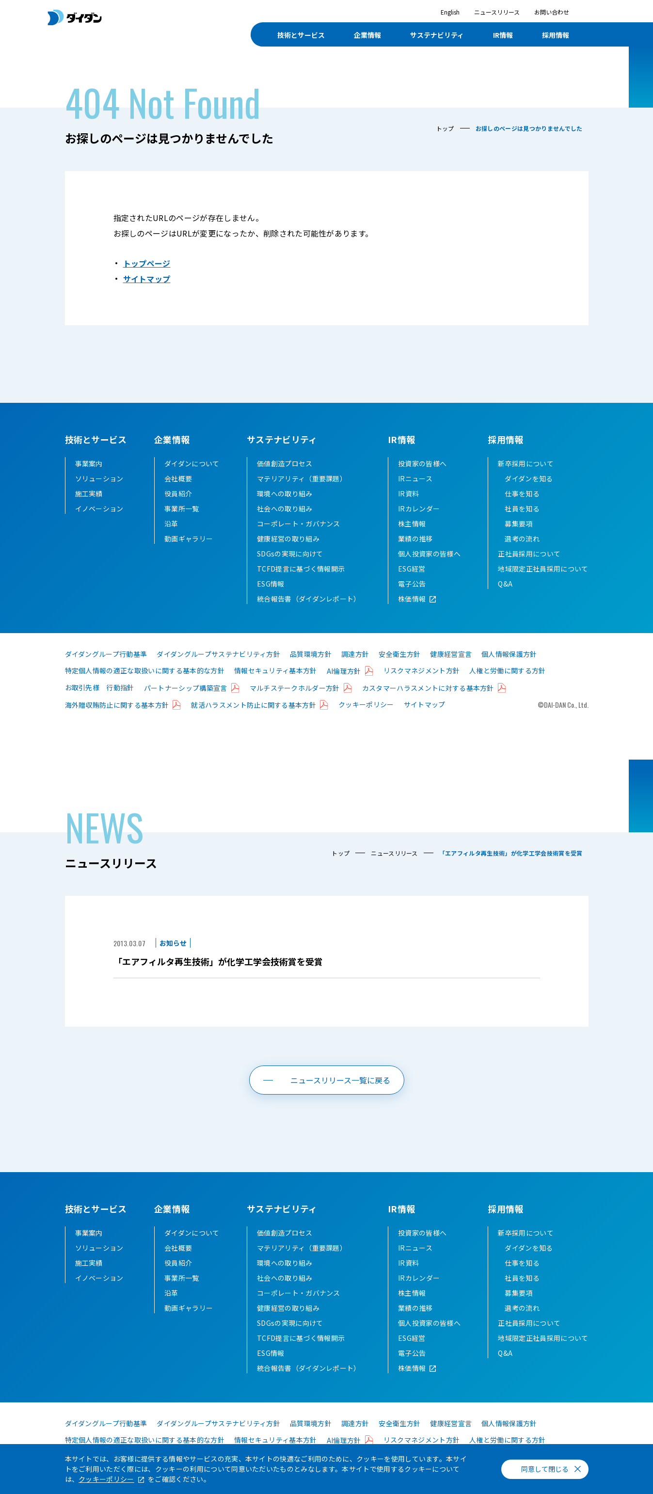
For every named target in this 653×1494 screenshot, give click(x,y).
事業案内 (89, 463)
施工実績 (89, 493)
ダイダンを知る (529, 478)
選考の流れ (522, 538)
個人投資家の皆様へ (429, 553)
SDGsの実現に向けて (290, 553)
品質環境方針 (311, 654)
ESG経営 (412, 568)
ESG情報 (271, 583)
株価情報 (412, 599)
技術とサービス (96, 439)
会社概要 (178, 478)
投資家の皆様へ (422, 463)
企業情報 (172, 439)
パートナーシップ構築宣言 (185, 688)
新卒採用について (526, 463)
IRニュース (415, 478)
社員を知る (522, 508)
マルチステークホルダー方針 (295, 688)
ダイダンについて (192, 463)
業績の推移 (415, 538)
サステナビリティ (282, 439)
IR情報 (401, 439)
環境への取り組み (285, 493)
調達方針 (355, 654)
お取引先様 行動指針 (99, 687)
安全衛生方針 (399, 654)
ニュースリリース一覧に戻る (340, 1080)
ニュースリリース (497, 12)
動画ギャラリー (188, 538)
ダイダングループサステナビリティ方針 (218, 654)
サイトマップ (147, 279)
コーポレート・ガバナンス (298, 523)
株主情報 (412, 523)
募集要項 (518, 523)
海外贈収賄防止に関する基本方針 (117, 705)
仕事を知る (522, 493)
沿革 (171, 523)
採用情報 (505, 439)
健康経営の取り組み (288, 538)
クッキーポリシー (366, 704)
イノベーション (99, 508)
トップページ (147, 263)
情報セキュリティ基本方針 (275, 670)
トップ (445, 128)
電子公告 (412, 583)
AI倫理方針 (344, 671)
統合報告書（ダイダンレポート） (309, 599)
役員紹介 (178, 493)
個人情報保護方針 (509, 654)
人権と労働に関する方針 (507, 670)
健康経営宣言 (451, 654)
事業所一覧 (181, 508)
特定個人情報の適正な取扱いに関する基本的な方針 (144, 670)
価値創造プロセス (285, 463)
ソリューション (99, 478)
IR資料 (408, 493)
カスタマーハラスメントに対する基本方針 (428, 688)
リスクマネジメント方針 (421, 670)
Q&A (505, 583)
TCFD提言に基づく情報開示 (301, 568)
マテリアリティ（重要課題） (302, 478)
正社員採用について (529, 553)
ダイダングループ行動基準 (106, 654)
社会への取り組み (285, 508)
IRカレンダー (419, 508)
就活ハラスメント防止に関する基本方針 (253, 705)
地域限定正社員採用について (543, 568)
